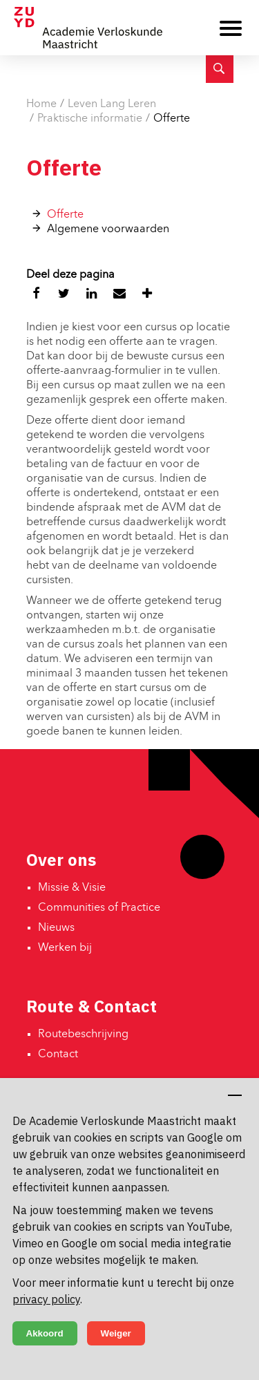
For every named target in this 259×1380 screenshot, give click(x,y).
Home (41, 104)
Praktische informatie (89, 118)
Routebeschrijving (83, 1034)
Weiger (116, 1333)
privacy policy (46, 1299)
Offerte (171, 118)
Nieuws (56, 928)
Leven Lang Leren (112, 104)
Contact (58, 1054)
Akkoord (45, 1333)
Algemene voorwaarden (108, 229)
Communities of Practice (99, 908)
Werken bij (65, 948)
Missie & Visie (72, 888)
